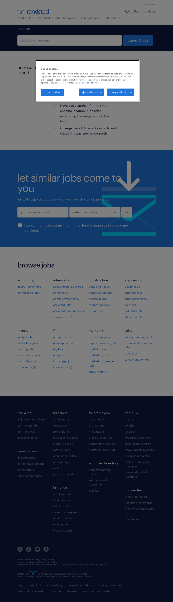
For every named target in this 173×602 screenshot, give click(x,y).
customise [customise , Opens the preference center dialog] (53, 92)
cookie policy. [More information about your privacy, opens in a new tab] (90, 83)
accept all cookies (120, 92)
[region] (88, 81)
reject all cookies (91, 92)
